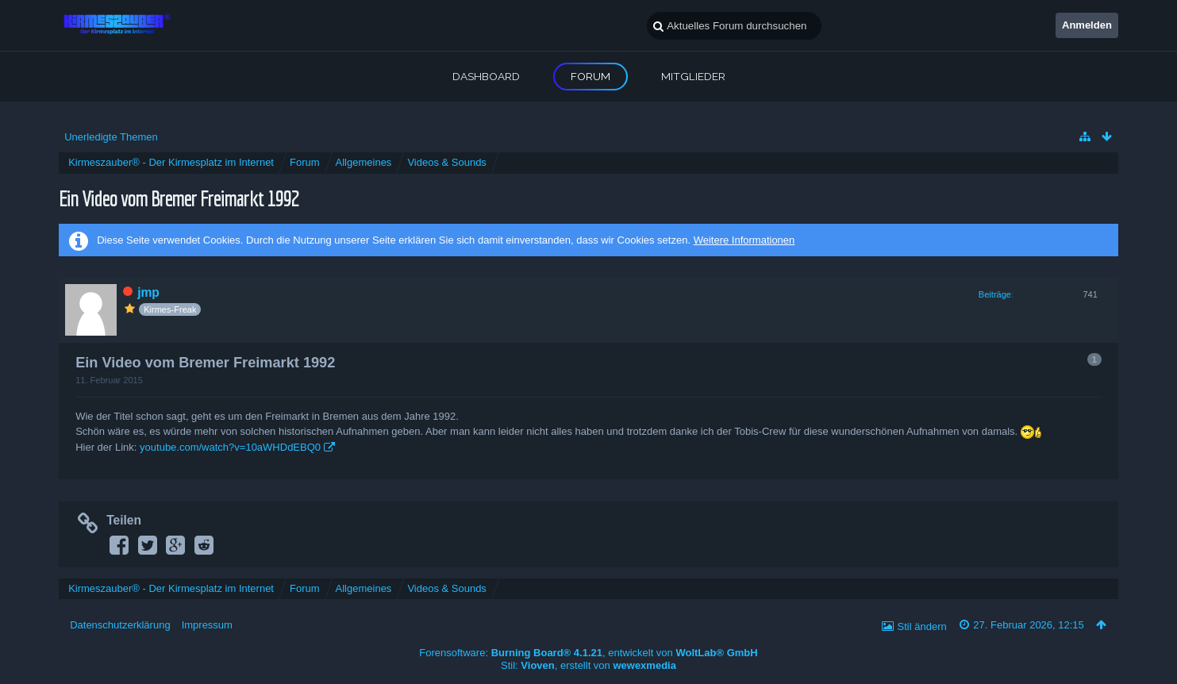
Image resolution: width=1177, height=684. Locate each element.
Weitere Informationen (744, 240)
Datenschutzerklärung (120, 625)
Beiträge (995, 294)
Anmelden (1087, 25)
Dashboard (486, 76)
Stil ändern (922, 626)
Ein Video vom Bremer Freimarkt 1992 (178, 198)
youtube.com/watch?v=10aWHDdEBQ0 (230, 447)
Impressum (207, 625)
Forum (590, 76)
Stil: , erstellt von (588, 665)
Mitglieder (693, 76)
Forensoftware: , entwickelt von (588, 653)
